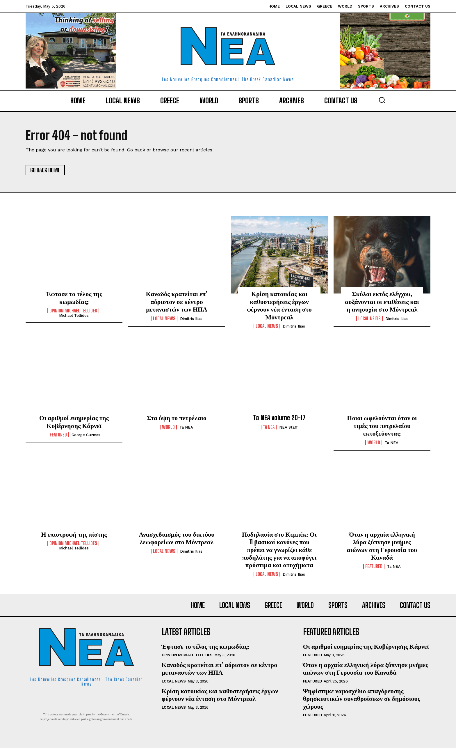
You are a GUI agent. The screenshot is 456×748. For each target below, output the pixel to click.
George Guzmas (86, 435)
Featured (58, 434)
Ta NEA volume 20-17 (279, 418)
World (168, 427)
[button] (382, 100)
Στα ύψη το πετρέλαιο (176, 418)
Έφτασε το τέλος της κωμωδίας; (74, 297)
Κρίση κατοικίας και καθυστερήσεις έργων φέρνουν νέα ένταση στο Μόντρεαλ (279, 305)
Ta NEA (186, 427)
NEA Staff (288, 427)
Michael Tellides (74, 315)
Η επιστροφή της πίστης (74, 534)
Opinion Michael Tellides (73, 310)
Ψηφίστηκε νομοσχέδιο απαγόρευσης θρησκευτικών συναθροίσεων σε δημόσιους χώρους (361, 698)
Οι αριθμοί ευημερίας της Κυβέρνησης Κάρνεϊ (74, 421)
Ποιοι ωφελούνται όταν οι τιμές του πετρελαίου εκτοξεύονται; (382, 425)
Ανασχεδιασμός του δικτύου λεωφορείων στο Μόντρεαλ (176, 538)
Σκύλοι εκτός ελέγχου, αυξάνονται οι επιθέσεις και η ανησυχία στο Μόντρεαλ (382, 301)
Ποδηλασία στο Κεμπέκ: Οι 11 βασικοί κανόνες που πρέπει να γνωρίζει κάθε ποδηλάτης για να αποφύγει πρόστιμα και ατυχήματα (279, 549)
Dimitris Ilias (191, 318)
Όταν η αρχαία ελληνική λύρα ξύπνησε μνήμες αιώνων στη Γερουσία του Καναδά (382, 545)
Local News (164, 318)
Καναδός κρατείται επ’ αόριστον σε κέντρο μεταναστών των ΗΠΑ (176, 301)
